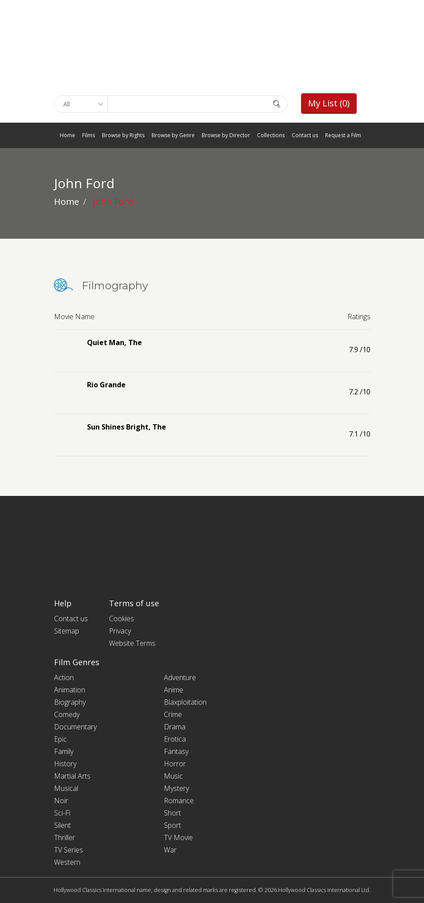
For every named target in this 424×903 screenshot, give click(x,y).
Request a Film (343, 135)
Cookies (121, 618)
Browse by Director (226, 135)
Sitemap (66, 631)
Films (88, 135)
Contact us (305, 135)
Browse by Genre (173, 135)
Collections (271, 135)
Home (67, 135)
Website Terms (132, 643)
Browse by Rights (123, 135)
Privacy (120, 631)
